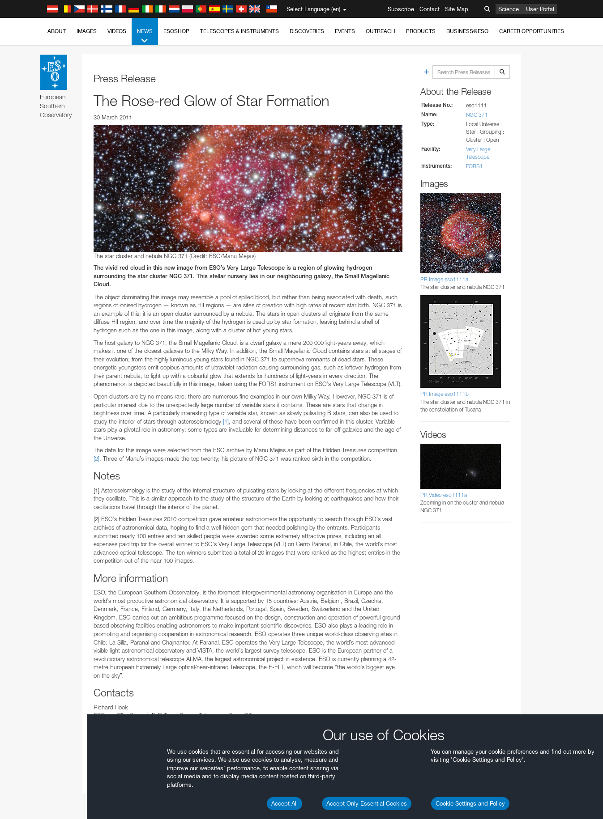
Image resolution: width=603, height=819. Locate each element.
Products (421, 31)
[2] (96, 458)
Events (345, 31)
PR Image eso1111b (444, 393)
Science (508, 9)
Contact (429, 9)
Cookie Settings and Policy (470, 803)
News (145, 36)
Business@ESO (467, 31)
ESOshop (176, 31)
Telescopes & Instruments (239, 31)
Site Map (456, 9)
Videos (116, 31)
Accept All (284, 803)
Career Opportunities (531, 31)
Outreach (380, 31)
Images (87, 31)
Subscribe (401, 9)
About (56, 31)
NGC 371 (477, 114)
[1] (226, 421)
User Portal (540, 9)
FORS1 (474, 166)
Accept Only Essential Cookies (366, 803)
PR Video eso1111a (443, 495)
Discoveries (307, 31)
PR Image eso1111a (444, 279)
